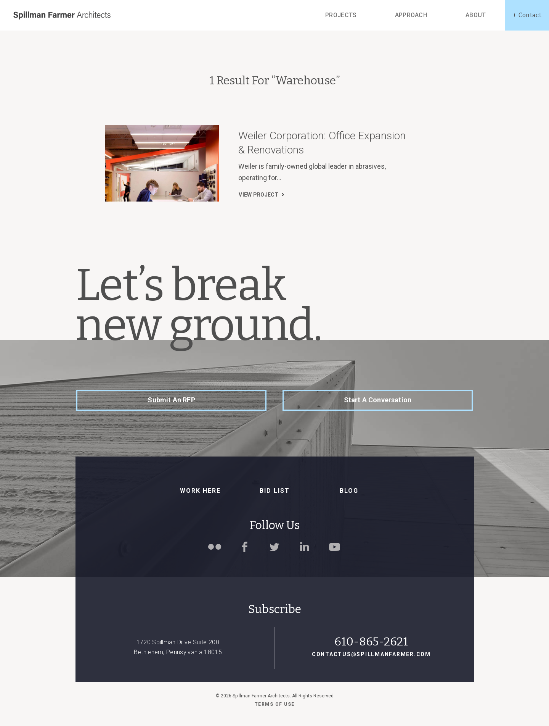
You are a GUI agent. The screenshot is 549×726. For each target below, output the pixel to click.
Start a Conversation (378, 400)
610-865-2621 (371, 642)
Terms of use (275, 704)
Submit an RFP (171, 400)
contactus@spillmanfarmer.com (371, 654)
